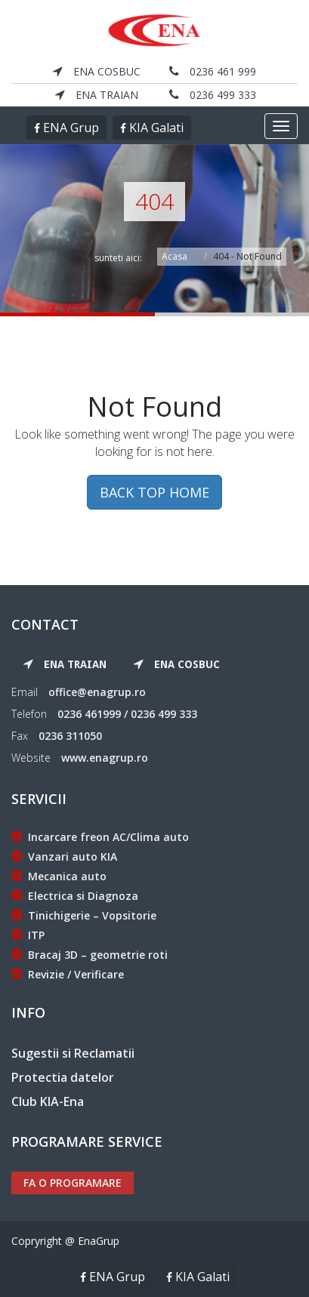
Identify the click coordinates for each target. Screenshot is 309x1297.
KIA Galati (155, 127)
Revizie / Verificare (67, 974)
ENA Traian (96, 95)
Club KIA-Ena (47, 1101)
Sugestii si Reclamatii (72, 1053)
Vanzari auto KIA (64, 856)
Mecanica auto (59, 876)
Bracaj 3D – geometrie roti (89, 954)
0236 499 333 (212, 95)
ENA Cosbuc (97, 71)
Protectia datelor (62, 1077)
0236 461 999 (212, 71)
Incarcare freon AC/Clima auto (100, 837)
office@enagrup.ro (97, 692)
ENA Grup (69, 127)
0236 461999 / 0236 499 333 (127, 714)
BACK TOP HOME (154, 492)
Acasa (174, 256)
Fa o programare (72, 1182)
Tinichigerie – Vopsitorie (83, 915)
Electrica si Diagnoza (74, 896)
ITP (28, 935)
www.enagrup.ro (104, 757)
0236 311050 (70, 736)
